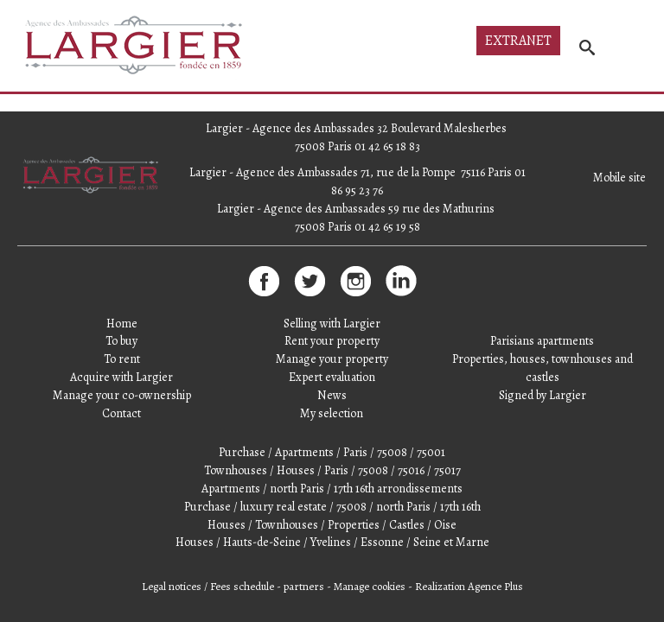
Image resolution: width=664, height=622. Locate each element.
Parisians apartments (542, 341)
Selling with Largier (332, 323)
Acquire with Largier (121, 377)
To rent (122, 359)
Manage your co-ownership (122, 395)
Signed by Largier (542, 395)
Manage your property (332, 359)
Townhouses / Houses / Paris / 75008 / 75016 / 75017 (332, 470)
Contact (121, 413)
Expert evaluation (332, 377)
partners (304, 586)
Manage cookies (369, 586)
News (332, 395)
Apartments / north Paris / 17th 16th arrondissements (332, 488)
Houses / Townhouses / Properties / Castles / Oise (332, 525)
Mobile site (619, 177)
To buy (121, 341)
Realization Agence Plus (469, 586)
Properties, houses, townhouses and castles (542, 368)
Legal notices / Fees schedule (208, 586)
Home (121, 323)
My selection (331, 413)
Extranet (518, 40)
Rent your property (332, 341)
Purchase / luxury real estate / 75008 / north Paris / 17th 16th (332, 506)
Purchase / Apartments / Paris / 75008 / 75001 (332, 452)
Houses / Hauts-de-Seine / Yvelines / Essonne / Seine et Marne (332, 542)
